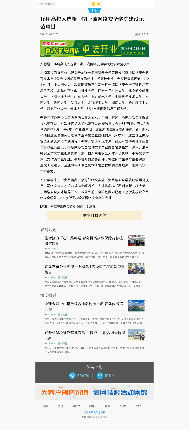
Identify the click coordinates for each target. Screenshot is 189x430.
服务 (92, 406)
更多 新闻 (94, 215)
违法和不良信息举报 (94, 412)
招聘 (123, 406)
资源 (60, 406)
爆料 (107, 406)
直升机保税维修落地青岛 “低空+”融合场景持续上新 (84, 335)
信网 (45, 406)
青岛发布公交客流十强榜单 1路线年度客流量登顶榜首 (84, 269)
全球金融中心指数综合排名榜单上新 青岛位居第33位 (83, 306)
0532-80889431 (99, 416)
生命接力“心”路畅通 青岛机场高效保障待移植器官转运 (83, 240)
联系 (139, 406)
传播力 (76, 406)
